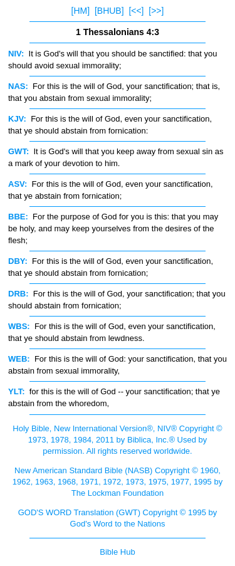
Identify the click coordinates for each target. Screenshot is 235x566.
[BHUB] (109, 11)
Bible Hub (117, 552)
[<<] (136, 11)
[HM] (80, 11)
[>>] (156, 11)
